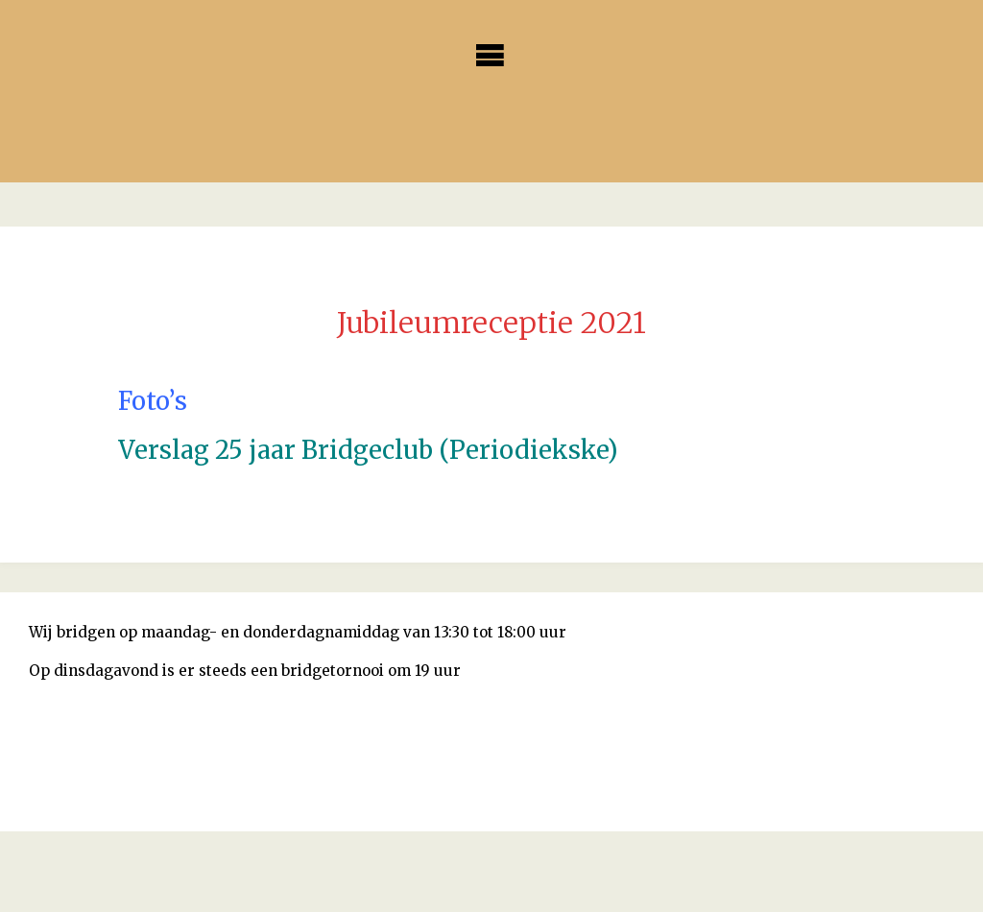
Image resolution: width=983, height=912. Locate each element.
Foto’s (152, 401)
